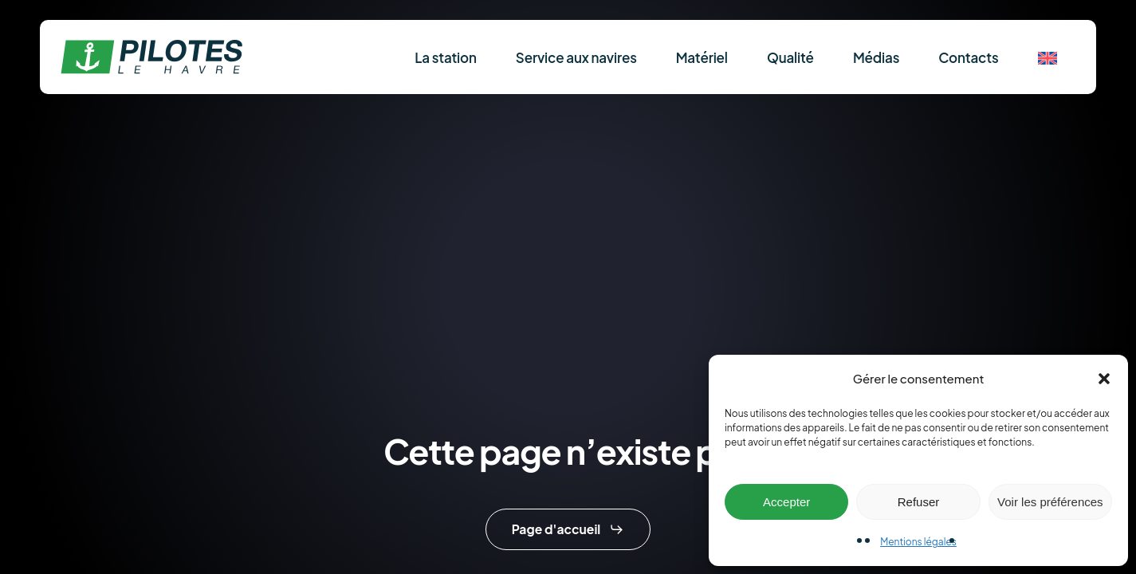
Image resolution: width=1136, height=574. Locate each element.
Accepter (786, 502)
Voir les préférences (1050, 502)
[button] (1104, 379)
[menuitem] (1047, 57)
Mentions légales (918, 542)
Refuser (919, 502)
